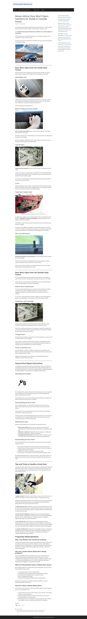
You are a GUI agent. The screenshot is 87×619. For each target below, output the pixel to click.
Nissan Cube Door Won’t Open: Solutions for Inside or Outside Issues (30, 611)
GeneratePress (51, 617)
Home (15, 9)
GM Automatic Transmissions (26, 10)
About (43, 10)
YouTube (28, 369)
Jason (59, 15)
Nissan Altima (19, 609)
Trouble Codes (36, 9)
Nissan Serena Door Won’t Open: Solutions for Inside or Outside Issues (31, 610)
